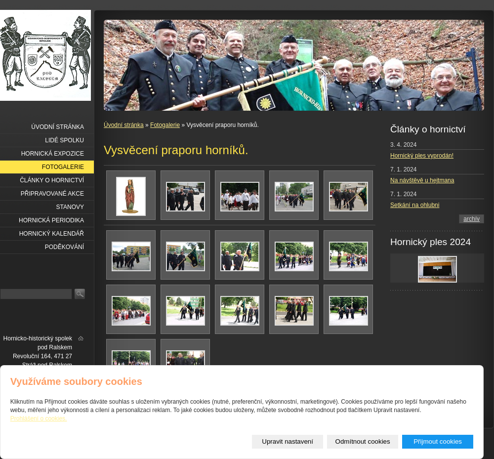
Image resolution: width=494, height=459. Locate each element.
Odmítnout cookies (362, 441)
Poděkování (64, 247)
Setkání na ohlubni (414, 205)
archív (471, 218)
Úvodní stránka (124, 125)
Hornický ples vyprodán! (421, 155)
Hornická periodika (51, 220)
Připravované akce (52, 193)
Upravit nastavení (287, 441)
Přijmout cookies (437, 441)
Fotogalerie (165, 125)
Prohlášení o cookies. (38, 418)
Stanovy (70, 207)
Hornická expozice (52, 153)
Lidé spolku (64, 140)
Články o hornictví (52, 180)
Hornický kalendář (51, 233)
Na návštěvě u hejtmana (422, 180)
